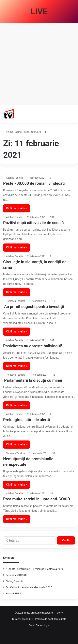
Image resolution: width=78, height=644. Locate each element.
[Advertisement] (39, 64)
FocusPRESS (13, 593)
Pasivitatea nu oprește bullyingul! (32, 346)
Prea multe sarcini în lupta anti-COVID (36, 499)
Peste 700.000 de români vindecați (34, 183)
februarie (36, 131)
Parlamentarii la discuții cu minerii (34, 380)
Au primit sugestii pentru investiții (33, 306)
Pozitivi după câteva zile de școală (33, 222)
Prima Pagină (12, 131)
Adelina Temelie (14, 177)
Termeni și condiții (22, 618)
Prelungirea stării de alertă (26, 419)
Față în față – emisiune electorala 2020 (29, 587)
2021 (26, 131)
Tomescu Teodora (15, 301)
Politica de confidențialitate (50, 618)
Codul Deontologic (38, 625)
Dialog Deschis (14, 581)
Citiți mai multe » (16, 208)
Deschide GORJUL (16, 575)
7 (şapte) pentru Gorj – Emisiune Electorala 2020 (35, 568)
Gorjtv (60, 612)
